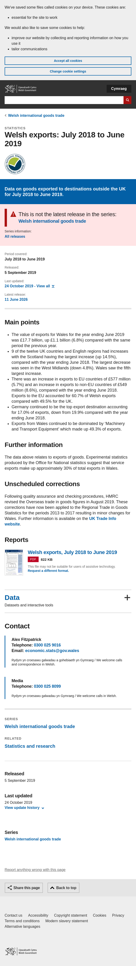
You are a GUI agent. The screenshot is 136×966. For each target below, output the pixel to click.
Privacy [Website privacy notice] (118, 915)
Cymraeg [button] (119, 89)
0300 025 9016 (47, 645)
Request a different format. (48, 571)
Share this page (26, 888)
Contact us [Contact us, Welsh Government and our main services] (13, 915)
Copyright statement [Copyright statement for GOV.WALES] (70, 915)
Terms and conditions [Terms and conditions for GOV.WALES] (22, 921)
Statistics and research (30, 746)
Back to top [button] (66, 888)
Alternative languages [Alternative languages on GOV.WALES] (22, 926)
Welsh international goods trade (36, 115)
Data (12, 597)
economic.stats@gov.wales (52, 650)
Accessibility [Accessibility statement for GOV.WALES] (38, 915)
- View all (30, 286)
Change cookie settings (68, 71)
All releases (15, 236)
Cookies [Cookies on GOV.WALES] (99, 915)
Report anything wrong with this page (35, 870)
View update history (22, 808)
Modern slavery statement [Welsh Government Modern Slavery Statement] (66, 921)
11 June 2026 (16, 299)
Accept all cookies (68, 61)
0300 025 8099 (47, 686)
